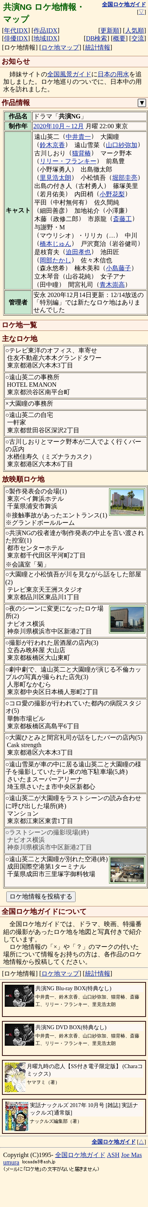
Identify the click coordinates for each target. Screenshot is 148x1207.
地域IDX (45, 38)
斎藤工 (122, 219)
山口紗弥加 (121, 145)
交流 (137, 38)
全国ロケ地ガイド (80, 1155)
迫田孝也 (78, 252)
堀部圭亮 (124, 177)
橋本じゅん (55, 243)
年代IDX (16, 30)
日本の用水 (113, 74)
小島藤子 (118, 268)
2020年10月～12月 (58, 126)
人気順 (134, 30)
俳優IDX (16, 38)
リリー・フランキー (68, 161)
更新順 (109, 30)
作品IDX (45, 30)
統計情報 (97, 47)
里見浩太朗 (55, 177)
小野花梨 (112, 194)
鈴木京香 (52, 145)
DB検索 (96, 38)
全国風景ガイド (69, 74)
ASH (113, 1155)
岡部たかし (55, 260)
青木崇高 (112, 284)
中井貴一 (78, 136)
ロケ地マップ (60, 47)
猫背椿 (81, 153)
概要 (119, 38)
